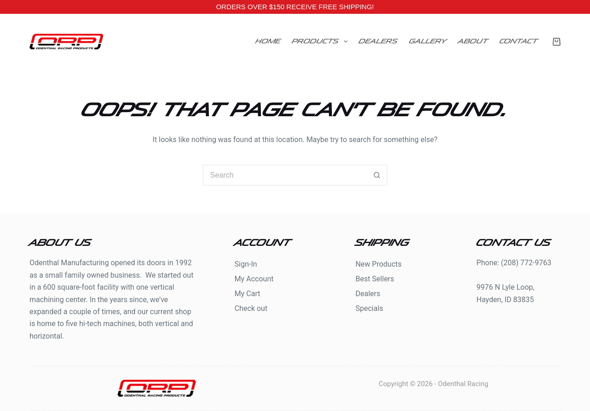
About (473, 41)
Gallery (428, 41)
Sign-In (246, 264)
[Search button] (376, 175)
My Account (254, 278)
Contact (519, 41)
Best (363, 278)
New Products (378, 264)
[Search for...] (284, 175)
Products (321, 41)
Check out (251, 308)
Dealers (378, 41)
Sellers (383, 278)
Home (268, 41)
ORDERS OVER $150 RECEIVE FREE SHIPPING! (295, 7)
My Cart (247, 293)
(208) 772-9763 (526, 262)
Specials (369, 308)
